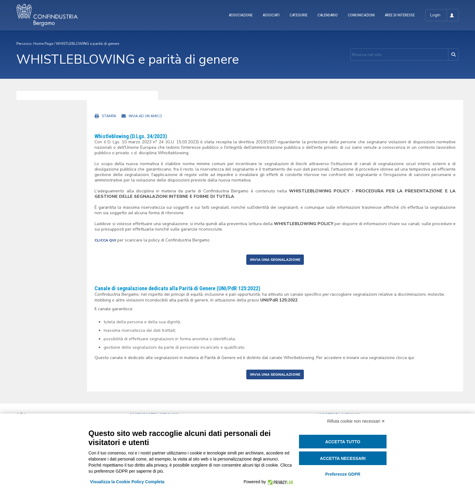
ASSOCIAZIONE (241, 15)
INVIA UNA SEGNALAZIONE (275, 259)
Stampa (109, 116)
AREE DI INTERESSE (400, 15)
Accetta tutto (342, 441)
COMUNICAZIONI (361, 15)
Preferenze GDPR (342, 474)
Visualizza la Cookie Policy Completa (127, 481)
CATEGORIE (298, 15)
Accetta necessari (343, 458)
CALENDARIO (327, 15)
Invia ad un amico (145, 116)
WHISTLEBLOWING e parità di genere (87, 43)
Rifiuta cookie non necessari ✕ (356, 421)
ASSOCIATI (271, 15)
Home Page (43, 43)
